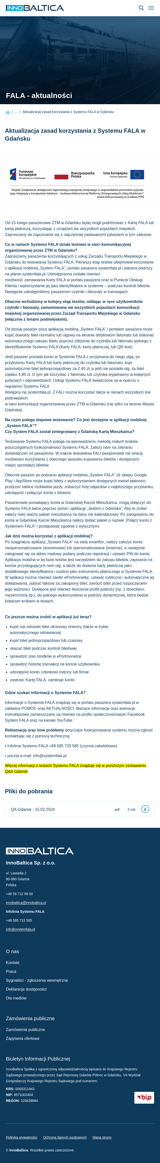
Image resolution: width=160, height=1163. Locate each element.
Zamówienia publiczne (25, 1030)
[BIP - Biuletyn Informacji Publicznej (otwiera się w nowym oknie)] (144, 1098)
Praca (11, 971)
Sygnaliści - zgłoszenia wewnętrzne (37, 980)
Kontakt (12, 963)
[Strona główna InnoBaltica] (35, 8)
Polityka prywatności (21, 1137)
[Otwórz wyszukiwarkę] (141, 8)
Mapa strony (102, 1137)
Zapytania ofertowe (22, 1038)
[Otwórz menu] (151, 8)
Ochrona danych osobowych (65, 1137)
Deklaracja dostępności (26, 989)
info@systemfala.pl (20, 929)
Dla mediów (16, 998)
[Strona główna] (8, 112)
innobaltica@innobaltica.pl (26, 903)
